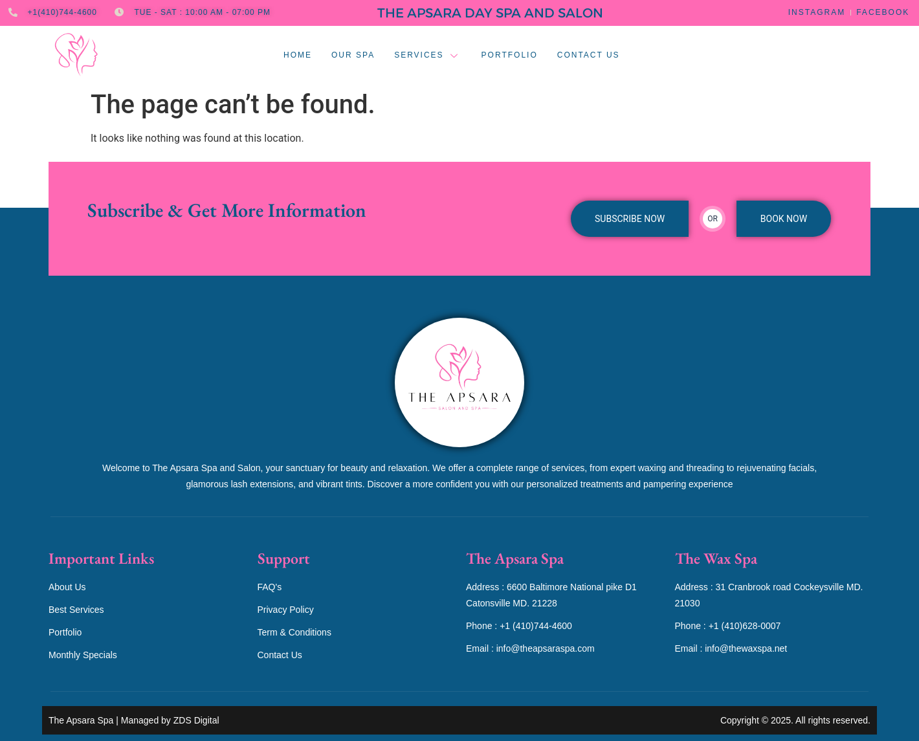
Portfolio (510, 55)
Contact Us (588, 55)
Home (297, 55)
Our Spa (353, 55)
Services (427, 55)
